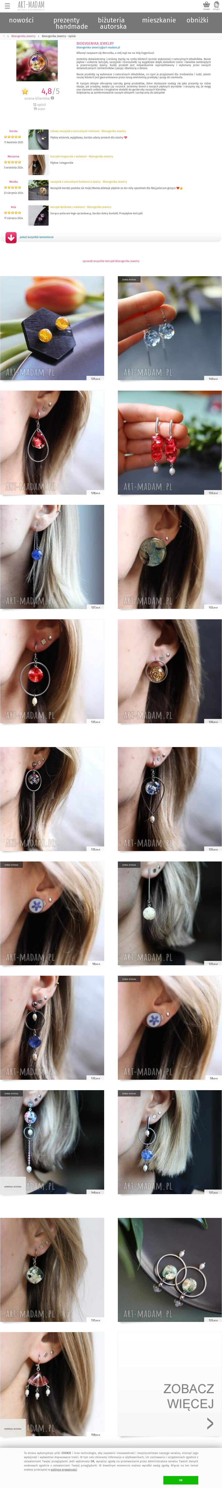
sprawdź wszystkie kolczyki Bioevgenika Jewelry (111, 261)
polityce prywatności (64, 1469)
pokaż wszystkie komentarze (37, 237)
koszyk (206, 9)
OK (181, 1480)
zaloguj (216, 9)
